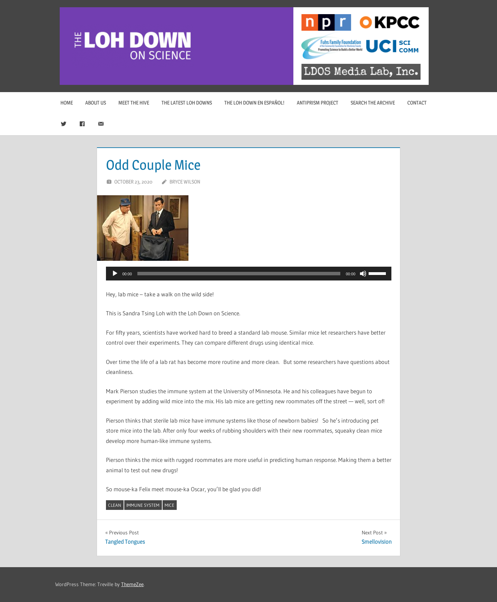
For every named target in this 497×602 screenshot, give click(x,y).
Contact (417, 102)
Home (66, 102)
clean (114, 505)
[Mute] (363, 273)
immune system (142, 505)
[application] (248, 273)
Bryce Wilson (184, 181)
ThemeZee (132, 584)
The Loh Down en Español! (254, 102)
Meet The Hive (133, 102)
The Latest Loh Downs (187, 102)
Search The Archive (373, 102)
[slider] (238, 273)
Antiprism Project (317, 102)
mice (169, 505)
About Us (95, 102)
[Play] (114, 273)
